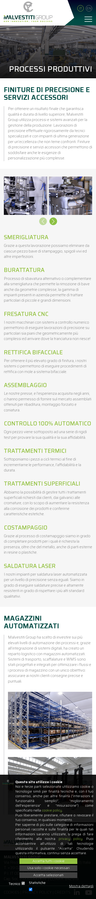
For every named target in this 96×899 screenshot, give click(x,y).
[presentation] (43, 222)
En (89, 8)
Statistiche (37, 883)
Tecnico (14, 884)
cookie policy (52, 810)
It (80, 8)
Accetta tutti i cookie (49, 861)
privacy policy (70, 838)
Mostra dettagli (81, 886)
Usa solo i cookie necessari (48, 868)
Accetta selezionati (48, 875)
